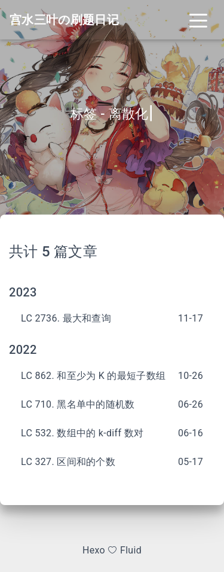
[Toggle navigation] (198, 19)
